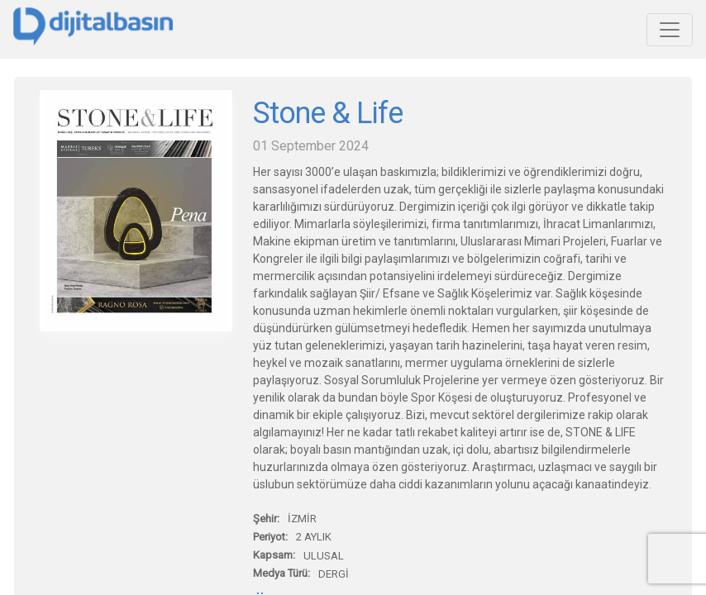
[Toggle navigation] (669, 29)
